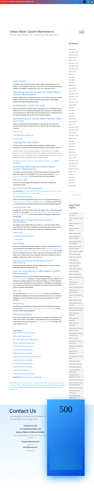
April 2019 (71, 183)
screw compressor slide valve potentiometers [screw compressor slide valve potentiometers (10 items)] (75, 384)
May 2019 (71, 180)
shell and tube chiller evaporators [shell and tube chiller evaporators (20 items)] (74, 397)
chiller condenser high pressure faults (41, 385)
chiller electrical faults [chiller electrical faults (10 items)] (74, 263)
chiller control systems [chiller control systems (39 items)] (75, 257)
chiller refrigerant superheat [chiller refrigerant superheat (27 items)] (73, 324)
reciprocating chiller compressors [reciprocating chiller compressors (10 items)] (74, 371)
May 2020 (71, 146)
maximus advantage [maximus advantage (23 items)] (74, 361)
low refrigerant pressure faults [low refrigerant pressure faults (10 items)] (75, 357)
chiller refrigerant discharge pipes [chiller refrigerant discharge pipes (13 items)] (73, 291)
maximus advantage (47, 387)
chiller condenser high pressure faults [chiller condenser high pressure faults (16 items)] (75, 242)
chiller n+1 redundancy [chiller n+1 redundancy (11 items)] (75, 274)
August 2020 (72, 138)
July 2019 (71, 174)
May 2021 (71, 113)
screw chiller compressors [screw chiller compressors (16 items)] (76, 380)
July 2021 (71, 108)
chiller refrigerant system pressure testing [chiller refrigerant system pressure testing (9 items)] (75, 329)
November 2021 (73, 96)
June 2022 (71, 77)
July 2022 (71, 74)
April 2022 (71, 83)
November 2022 (73, 66)
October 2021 (73, 99)
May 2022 (71, 80)
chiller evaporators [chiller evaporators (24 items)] (74, 266)
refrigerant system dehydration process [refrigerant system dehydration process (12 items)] (74, 376)
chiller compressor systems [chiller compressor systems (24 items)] (74, 229)
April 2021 (71, 116)
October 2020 (73, 133)
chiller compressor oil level (21, 383)
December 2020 (73, 127)
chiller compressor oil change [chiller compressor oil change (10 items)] (75, 224)
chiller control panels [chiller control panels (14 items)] (74, 254)
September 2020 (73, 135)
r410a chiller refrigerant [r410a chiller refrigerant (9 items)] (75, 367)
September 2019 (73, 169)
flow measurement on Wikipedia (31, 377)
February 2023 (73, 57)
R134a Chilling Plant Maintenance (24, 333)
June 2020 (71, 144)
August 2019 (72, 172)
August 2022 (72, 71)
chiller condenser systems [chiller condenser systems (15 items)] (76, 251)
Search (82, 32)
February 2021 (73, 121)
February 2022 (73, 88)
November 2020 (73, 130)
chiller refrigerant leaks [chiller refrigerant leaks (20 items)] (75, 300)
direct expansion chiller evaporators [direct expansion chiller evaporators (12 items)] (75, 342)
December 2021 (73, 94)
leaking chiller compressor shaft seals (29, 387)
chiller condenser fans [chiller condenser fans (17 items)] (75, 233)
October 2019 (73, 166)
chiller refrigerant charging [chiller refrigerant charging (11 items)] (76, 287)
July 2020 (71, 141)
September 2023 (73, 55)
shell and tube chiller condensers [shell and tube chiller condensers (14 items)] (74, 392)
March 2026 (72, 49)
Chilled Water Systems (51, 35)
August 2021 (72, 105)
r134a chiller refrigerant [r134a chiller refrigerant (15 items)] (75, 364)
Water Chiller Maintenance (22, 336)
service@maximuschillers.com (24, 1)
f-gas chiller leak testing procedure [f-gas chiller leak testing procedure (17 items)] (75, 347)
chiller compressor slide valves (38, 383)
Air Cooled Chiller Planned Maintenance (26, 339)
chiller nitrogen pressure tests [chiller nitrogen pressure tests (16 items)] (75, 278)
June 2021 (71, 110)
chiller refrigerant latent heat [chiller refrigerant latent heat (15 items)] (75, 296)
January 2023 (72, 60)
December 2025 (73, 52)
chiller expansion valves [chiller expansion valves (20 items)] (75, 268)
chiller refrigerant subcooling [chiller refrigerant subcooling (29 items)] (73, 319)
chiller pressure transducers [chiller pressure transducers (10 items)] (73, 283)
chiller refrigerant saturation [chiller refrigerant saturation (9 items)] (73, 314)
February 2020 (73, 155)
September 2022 (73, 69)
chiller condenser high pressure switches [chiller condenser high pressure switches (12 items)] (75, 247)
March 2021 (72, 119)
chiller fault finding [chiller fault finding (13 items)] (74, 271)
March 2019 (72, 185)
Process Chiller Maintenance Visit (24, 343)
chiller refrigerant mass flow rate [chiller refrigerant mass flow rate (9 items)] (75, 304)
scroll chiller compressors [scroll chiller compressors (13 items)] (76, 387)
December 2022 (73, 63)
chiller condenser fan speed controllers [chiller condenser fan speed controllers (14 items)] (74, 237)
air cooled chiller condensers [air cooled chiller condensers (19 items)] (73, 214)
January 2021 (72, 124)
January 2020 (72, 158)
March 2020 (72, 152)
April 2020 (71, 149)
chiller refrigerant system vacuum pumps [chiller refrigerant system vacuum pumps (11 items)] (75, 334)
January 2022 (72, 91)
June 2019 (71, 177)
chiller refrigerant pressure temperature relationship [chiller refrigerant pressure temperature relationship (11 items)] (76, 309)
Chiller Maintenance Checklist (23, 353)
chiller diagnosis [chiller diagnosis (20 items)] (73, 260)
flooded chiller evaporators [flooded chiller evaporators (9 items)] (73, 352)
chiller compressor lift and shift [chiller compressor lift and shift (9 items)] (76, 219)
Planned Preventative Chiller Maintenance (27, 357)
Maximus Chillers (17, 35)
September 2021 (73, 102)
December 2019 (73, 160)
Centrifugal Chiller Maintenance (23, 346)
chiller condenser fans (23, 385)
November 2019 (73, 163)
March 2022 (72, 85)
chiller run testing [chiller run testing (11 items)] (73, 338)
